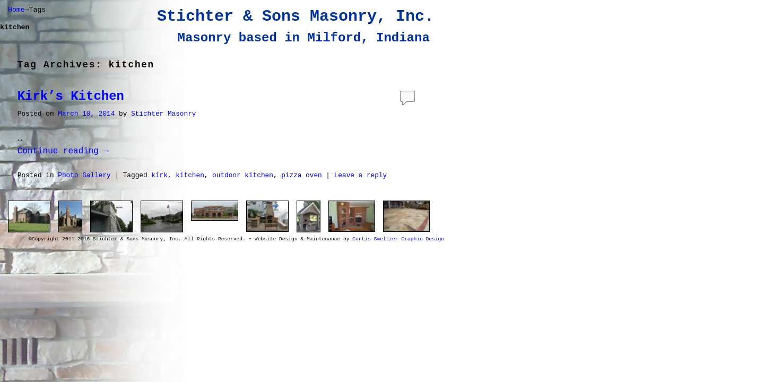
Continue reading (63, 151)
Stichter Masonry (163, 114)
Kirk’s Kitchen (71, 96)
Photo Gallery (84, 175)
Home (16, 10)
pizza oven (301, 175)
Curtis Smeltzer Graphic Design (398, 239)
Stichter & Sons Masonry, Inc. (295, 16)
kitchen (190, 175)
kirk (159, 175)
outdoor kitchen (242, 175)
